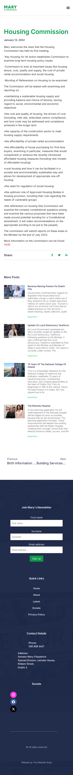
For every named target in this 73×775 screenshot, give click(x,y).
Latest (36, 601)
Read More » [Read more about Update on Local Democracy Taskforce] (33, 356)
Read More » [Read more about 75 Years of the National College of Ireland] (33, 397)
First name (37, 517)
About (36, 594)
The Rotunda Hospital (39, 405)
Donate (36, 608)
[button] (68, 7)
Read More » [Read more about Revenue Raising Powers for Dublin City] (33, 317)
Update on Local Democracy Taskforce (48, 325)
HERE (7, 244)
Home (36, 588)
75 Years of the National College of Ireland (47, 365)
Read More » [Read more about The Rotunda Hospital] (33, 436)
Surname (36, 531)
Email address (36, 548)
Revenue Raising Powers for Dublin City (46, 287)
